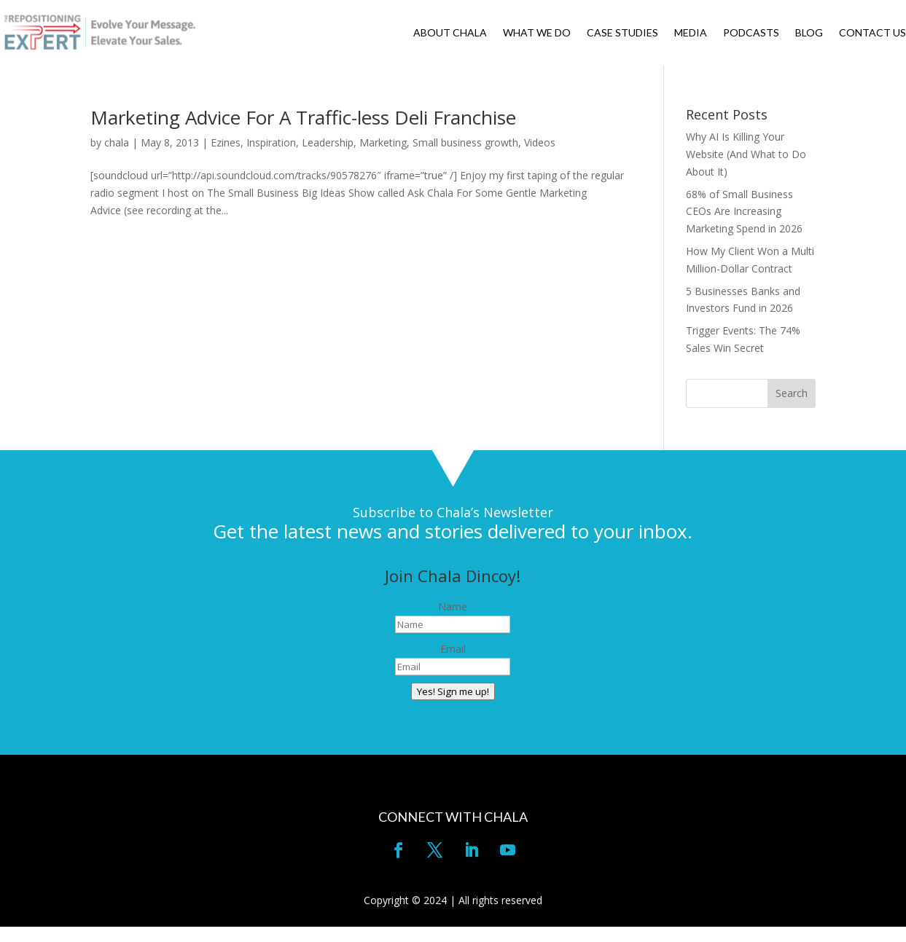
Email (453, 649)
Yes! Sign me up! (453, 691)
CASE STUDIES (622, 33)
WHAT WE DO (537, 33)
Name (452, 606)
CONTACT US (872, 33)
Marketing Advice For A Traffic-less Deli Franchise (303, 117)
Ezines (226, 142)
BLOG (809, 33)
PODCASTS (751, 33)
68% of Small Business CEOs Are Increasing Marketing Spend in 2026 (744, 211)
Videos (539, 142)
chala (116, 142)
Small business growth (465, 142)
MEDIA (690, 33)
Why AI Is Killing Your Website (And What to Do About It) (746, 154)
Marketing (383, 142)
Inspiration (271, 142)
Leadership (328, 142)
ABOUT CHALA (450, 33)
